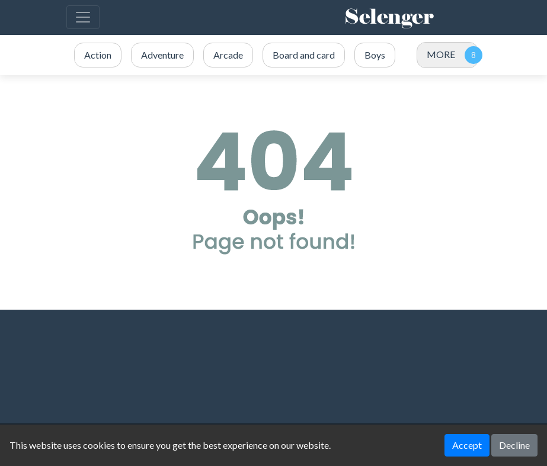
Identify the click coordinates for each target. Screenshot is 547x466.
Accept (467, 445)
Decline (514, 445)
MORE (441, 54)
